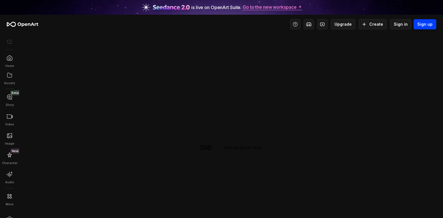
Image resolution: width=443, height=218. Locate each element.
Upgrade (343, 24)
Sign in (400, 24)
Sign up (425, 24)
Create (372, 24)
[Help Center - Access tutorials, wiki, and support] (295, 24)
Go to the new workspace (272, 7)
